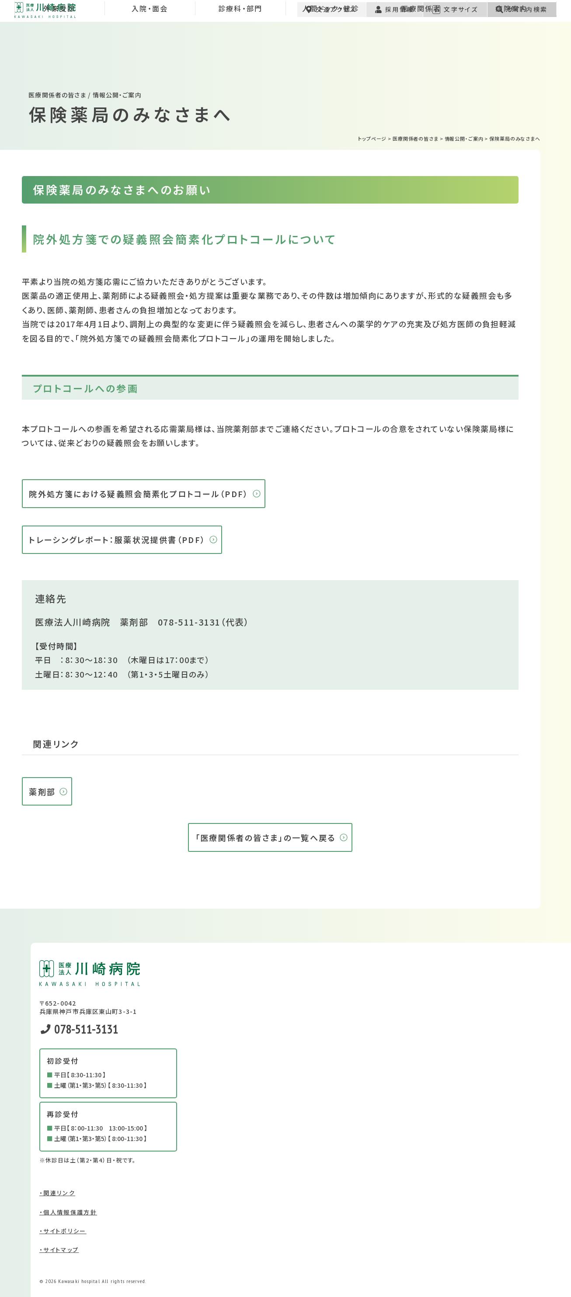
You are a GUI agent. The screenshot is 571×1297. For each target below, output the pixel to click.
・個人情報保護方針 (68, 1212)
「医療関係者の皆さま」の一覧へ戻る (265, 837)
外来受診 (59, 54)
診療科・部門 (240, 54)
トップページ (372, 138)
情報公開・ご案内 (464, 138)
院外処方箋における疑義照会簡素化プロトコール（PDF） (138, 493)
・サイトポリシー (63, 1231)
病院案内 (511, 54)
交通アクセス (331, 15)
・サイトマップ (59, 1249)
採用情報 (394, 15)
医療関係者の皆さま (416, 138)
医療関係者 (421, 54)
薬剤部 (42, 791)
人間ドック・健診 (330, 54)
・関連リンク (57, 1193)
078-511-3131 (189, 622)
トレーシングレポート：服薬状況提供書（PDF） (117, 539)
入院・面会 (150, 54)
